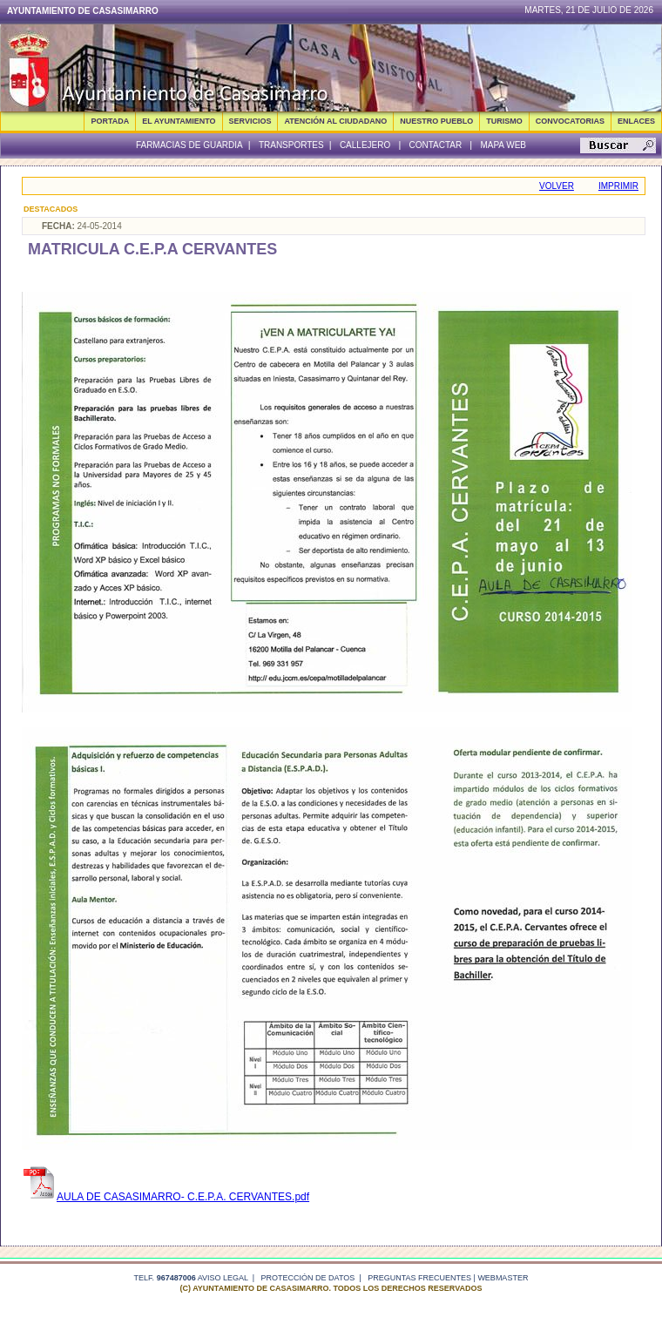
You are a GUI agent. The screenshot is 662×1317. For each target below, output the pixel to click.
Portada (110, 121)
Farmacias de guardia (189, 145)
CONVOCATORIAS (570, 121)
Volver (556, 186)
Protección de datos (308, 1277)
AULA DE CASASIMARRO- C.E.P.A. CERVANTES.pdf (165, 1197)
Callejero (365, 145)
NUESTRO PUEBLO (436, 121)
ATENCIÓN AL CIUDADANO (335, 121)
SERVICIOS (250, 121)
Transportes (291, 145)
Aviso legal (223, 1277)
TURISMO (504, 121)
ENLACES (636, 121)
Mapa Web (503, 145)
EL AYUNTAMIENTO (178, 121)
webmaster (502, 1277)
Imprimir (618, 186)
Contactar (435, 145)
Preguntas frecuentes (419, 1277)
